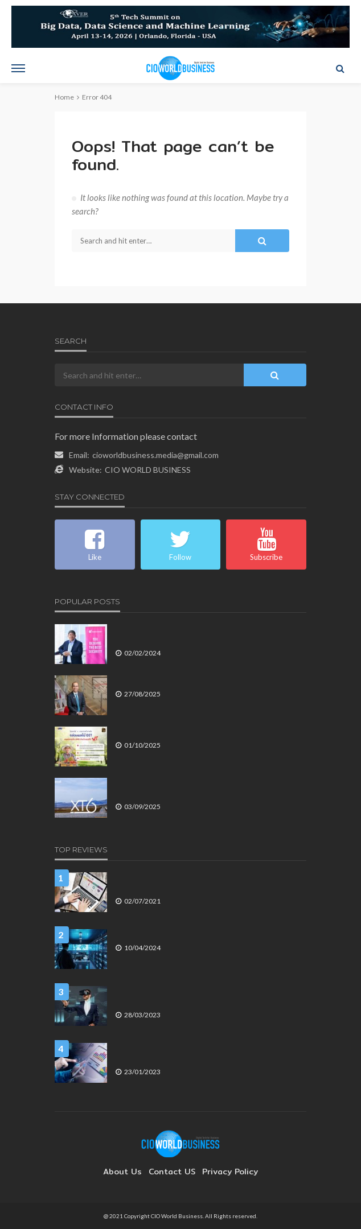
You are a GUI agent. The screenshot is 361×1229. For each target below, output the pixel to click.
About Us (128, 1171)
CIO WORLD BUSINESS (148, 470)
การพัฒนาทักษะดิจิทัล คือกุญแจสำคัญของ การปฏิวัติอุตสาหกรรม (197, 882)
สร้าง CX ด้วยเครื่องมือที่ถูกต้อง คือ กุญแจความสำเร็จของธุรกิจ (204, 1053)
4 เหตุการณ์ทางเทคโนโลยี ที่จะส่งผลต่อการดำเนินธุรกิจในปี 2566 (208, 996)
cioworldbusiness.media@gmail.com (155, 455)
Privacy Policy (224, 1171)
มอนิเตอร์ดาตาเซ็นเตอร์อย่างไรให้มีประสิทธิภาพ (190, 934)
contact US (171, 1171)
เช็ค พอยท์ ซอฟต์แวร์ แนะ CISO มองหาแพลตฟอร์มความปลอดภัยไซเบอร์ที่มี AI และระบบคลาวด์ (204, 634)
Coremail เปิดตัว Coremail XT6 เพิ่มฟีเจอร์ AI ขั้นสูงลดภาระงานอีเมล (207, 787)
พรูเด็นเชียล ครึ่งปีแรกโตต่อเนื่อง (165, 680)
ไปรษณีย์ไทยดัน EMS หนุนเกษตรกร (172, 731)
